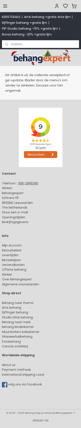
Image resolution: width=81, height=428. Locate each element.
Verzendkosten (13, 265)
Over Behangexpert (17, 279)
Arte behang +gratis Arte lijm (47, 16)
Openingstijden (13, 217)
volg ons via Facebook (25, 384)
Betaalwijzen (11, 260)
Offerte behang (14, 269)
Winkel (7, 274)
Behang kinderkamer (18, 327)
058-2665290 (28, 183)
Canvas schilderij (15, 346)
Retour (7, 250)
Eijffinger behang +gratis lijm (24, 22)
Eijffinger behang (15, 312)
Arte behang (11, 307)
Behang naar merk (16, 322)
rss (47, 420)
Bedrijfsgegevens (15, 222)
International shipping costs (23, 374)
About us (8, 365)
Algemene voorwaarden (20, 284)
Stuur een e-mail (15, 212)
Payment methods (16, 369)
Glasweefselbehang (17, 336)
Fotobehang (11, 341)
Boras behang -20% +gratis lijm (27, 34)
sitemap (38, 420)
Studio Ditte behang (17, 317)
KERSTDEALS (11, 16)
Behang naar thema (17, 303)
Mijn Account (12, 245)
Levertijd (8, 255)
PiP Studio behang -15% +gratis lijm (30, 28)
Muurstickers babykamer (21, 332)
